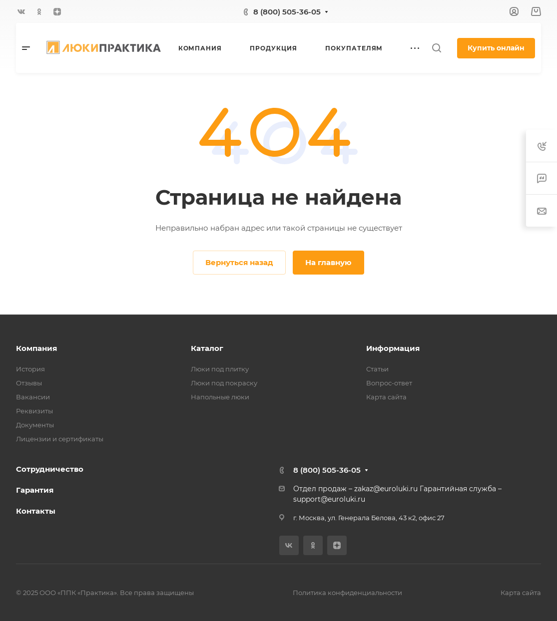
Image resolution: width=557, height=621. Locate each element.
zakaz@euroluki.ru (386, 488)
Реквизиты (34, 411)
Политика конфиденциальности (347, 593)
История (30, 369)
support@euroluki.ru (329, 499)
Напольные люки (220, 397)
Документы (35, 425)
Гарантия (34, 490)
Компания (36, 348)
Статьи (377, 369)
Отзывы (29, 383)
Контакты (35, 511)
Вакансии (33, 397)
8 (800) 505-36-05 (287, 11)
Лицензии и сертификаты (59, 439)
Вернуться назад (239, 262)
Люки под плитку (220, 369)
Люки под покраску (224, 383)
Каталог (207, 348)
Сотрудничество (49, 469)
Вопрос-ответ (389, 383)
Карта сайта (386, 397)
